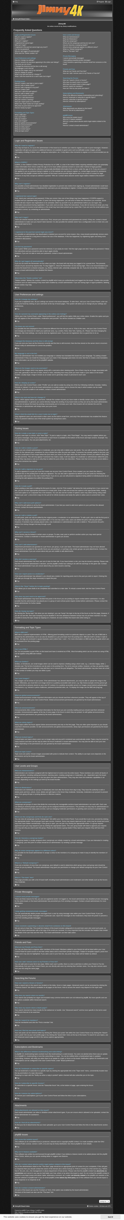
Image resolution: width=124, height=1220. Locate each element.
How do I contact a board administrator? (76, 125)
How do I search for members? (73, 86)
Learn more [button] (78, 1217)
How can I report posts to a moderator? (27, 102)
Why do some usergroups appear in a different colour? (80, 47)
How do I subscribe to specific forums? (75, 99)
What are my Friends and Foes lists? (75, 71)
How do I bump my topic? (23, 108)
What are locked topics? (22, 129)
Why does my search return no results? (75, 82)
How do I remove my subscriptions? (74, 101)
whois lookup (67, 1169)
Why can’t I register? (21, 41)
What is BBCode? (20, 115)
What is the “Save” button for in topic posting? (29, 104)
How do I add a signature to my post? (27, 87)
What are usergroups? (70, 41)
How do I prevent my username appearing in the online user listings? (37, 62)
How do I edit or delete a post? (24, 85)
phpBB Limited (73, 1142)
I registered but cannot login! (24, 43)
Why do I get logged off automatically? (27, 51)
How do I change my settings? (24, 60)
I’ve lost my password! (22, 49)
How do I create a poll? (22, 89)
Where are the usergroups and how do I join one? (79, 43)
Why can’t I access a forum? (24, 95)
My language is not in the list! (24, 68)
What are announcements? (23, 125)
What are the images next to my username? (29, 70)
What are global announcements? (26, 123)
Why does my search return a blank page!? (77, 84)
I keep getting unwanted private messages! (77, 60)
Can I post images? (21, 121)
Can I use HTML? (20, 117)
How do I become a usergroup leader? (75, 45)
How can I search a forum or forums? (75, 80)
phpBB (43, 360)
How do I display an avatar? (24, 72)
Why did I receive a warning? (24, 100)
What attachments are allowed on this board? (77, 108)
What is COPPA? (20, 39)
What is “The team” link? (71, 51)
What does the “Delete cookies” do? (26, 53)
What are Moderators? (70, 39)
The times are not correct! (23, 64)
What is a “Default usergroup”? (73, 49)
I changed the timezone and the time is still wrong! (31, 66)
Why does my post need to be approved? (28, 106)
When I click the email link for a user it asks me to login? (33, 76)
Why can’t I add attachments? (24, 97)
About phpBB (75, 1144)
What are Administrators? (71, 37)
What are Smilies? (21, 119)
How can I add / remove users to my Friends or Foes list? (81, 73)
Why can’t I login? (20, 45)
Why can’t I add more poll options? (26, 91)
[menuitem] (15, 2)
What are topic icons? (22, 131)
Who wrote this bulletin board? (73, 117)
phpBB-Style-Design (36, 1212)
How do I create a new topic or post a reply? (29, 83)
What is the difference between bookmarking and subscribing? (83, 95)
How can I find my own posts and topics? (76, 88)
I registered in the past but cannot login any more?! (31, 47)
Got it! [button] (110, 1217)
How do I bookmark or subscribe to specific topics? (79, 97)
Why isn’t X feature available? (72, 119)
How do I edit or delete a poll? (24, 93)
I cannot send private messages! (73, 58)
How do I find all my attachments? (74, 110)
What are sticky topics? (22, 127)
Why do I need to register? (23, 37)
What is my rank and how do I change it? (28, 74)
